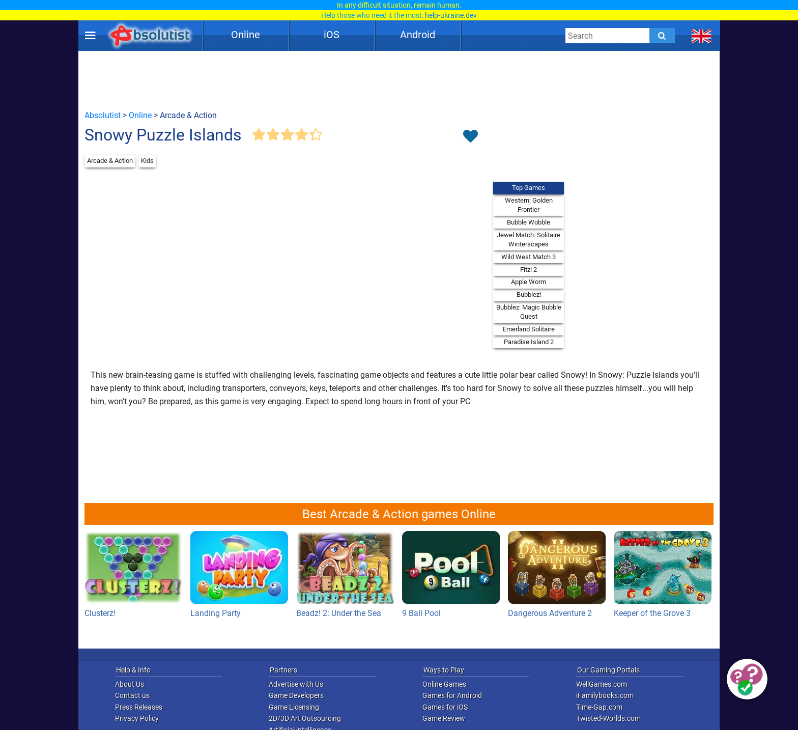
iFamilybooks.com (605, 695)
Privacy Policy (137, 718)
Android (417, 35)
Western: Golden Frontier (529, 204)
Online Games (444, 684)
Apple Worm (528, 282)
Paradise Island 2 (529, 342)
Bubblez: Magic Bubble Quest (528, 311)
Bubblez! (529, 294)
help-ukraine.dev (451, 15)
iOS (331, 35)
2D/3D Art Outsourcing (305, 718)
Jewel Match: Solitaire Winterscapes (528, 239)
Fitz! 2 (528, 269)
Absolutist (102, 115)
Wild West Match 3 (528, 257)
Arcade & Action (110, 160)
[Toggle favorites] (470, 137)
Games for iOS (445, 707)
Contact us (132, 695)
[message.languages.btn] (701, 35)
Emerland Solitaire (529, 329)
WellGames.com (601, 684)
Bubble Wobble (528, 222)
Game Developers (296, 695)
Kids (147, 160)
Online (245, 35)
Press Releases (138, 707)
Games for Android (452, 695)
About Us (129, 684)
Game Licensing (294, 707)
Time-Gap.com (599, 707)
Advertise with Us (296, 684)
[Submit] (662, 35)
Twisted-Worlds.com (608, 718)
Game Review (443, 718)
